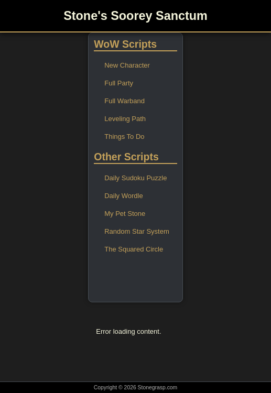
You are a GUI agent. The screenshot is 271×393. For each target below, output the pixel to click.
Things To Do (124, 136)
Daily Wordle (123, 196)
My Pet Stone (124, 213)
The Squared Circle (133, 249)
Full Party (118, 83)
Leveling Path (125, 119)
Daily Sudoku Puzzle (135, 178)
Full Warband (124, 101)
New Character (127, 65)
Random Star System (136, 231)
